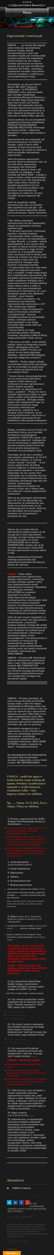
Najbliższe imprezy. (21, 1188)
